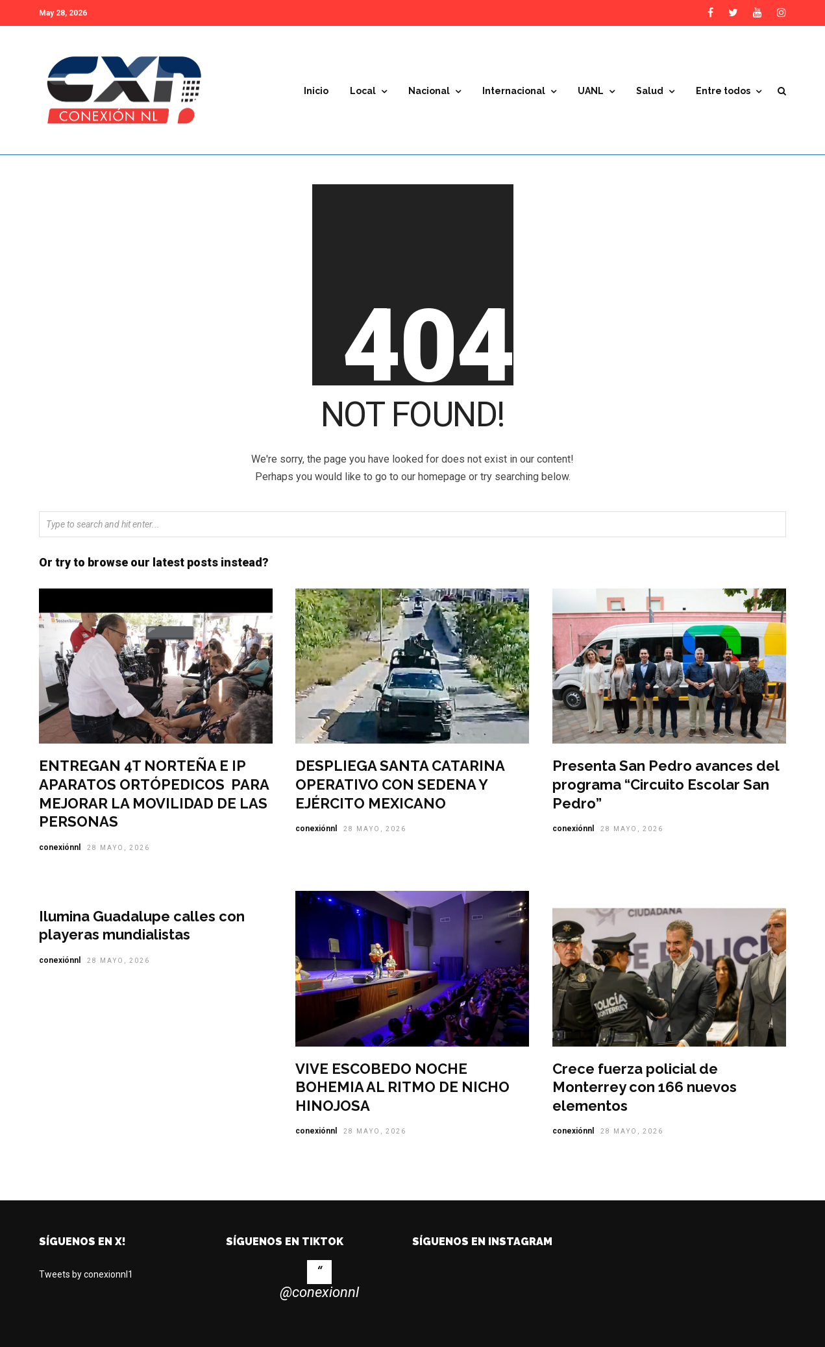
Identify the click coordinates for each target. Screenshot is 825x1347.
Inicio (316, 91)
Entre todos (723, 91)
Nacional (429, 91)
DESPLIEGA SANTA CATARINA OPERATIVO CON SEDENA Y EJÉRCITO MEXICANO (399, 787)
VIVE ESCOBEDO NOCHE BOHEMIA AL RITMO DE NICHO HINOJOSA (402, 1090)
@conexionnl (319, 1295)
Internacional (513, 91)
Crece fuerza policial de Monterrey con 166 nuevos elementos (644, 1090)
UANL (591, 91)
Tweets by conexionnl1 (86, 1277)
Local (363, 91)
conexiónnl (59, 850)
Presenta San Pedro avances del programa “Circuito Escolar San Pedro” (665, 787)
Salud (649, 91)
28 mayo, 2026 (118, 851)
